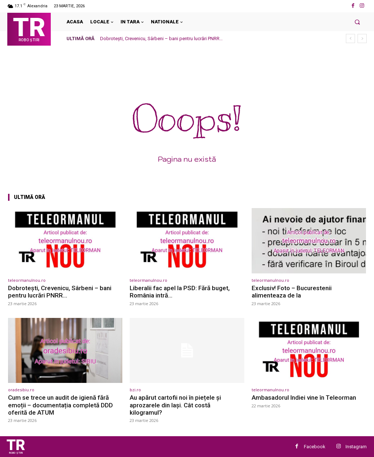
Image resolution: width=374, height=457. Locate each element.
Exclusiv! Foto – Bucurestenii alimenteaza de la (292, 291)
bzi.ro (135, 390)
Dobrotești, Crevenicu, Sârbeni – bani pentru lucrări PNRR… (161, 38)
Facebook (314, 446)
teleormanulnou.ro (27, 280)
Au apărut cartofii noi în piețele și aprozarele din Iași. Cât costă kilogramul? (175, 405)
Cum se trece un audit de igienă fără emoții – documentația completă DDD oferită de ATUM (60, 405)
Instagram (356, 446)
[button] (357, 21)
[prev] (350, 38)
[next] (362, 38)
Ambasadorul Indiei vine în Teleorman (304, 397)
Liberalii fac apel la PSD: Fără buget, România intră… (180, 291)
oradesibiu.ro (21, 390)
